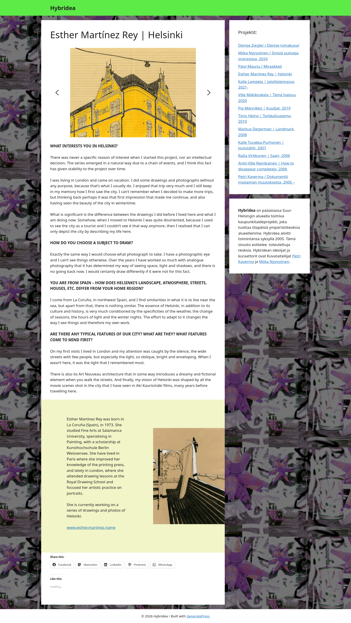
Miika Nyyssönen (274, 261)
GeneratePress (198, 616)
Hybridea (63, 8)
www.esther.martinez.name (91, 527)
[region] (133, 92)
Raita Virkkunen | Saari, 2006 (264, 155)
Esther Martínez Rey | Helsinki (265, 73)
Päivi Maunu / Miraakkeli (260, 66)
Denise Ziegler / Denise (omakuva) (268, 45)
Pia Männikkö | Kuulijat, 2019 (264, 108)
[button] (57, 92)
